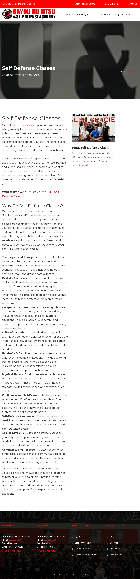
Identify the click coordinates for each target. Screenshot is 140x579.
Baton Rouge (81, 4)
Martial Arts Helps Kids (85, 555)
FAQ (112, 537)
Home (122, 71)
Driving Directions (11, 550)
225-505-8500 (112, 4)
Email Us (133, 4)
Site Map (114, 543)
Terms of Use (116, 555)
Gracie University (83, 543)
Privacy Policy (116, 549)
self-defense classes (19, 125)
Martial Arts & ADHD (84, 549)
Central (92, 4)
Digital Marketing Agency (80, 574)
